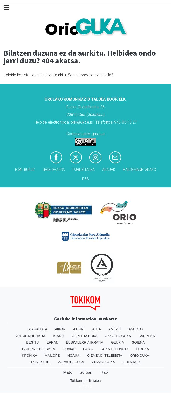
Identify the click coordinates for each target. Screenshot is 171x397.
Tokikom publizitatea (85, 381)
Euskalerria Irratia (84, 342)
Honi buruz (25, 170)
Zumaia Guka (103, 362)
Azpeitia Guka (85, 336)
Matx (67, 372)
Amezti (114, 329)
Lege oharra (54, 170)
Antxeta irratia (30, 336)
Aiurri (78, 329)
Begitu (32, 342)
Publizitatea (84, 170)
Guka (88, 349)
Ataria (59, 336)
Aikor (60, 329)
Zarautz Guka (71, 362)
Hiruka (142, 349)
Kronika (29, 355)
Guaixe (69, 349)
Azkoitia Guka (118, 336)
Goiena (138, 342)
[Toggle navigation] (6, 7)
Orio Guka (139, 355)
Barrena (147, 336)
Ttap (104, 372)
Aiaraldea (37, 329)
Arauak (108, 170)
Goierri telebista (38, 349)
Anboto (135, 329)
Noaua (73, 355)
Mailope (52, 355)
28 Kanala (132, 362)
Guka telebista (114, 349)
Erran (52, 342)
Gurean (85, 372)
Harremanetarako (139, 170)
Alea (96, 329)
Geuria (117, 342)
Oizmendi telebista (104, 355)
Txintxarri (41, 362)
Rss (85, 179)
